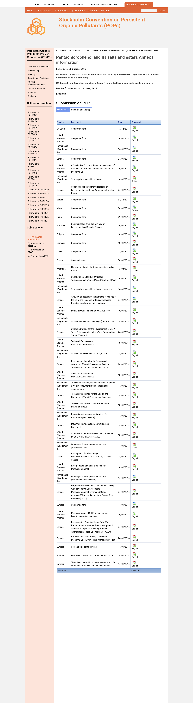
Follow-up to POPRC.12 (33, 171)
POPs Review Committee (109, 50)
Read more (61, 94)
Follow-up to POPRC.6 (38, 201)
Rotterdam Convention (104, 4)
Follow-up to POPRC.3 (38, 213)
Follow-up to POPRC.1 (38, 220)
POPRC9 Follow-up (146, 50)
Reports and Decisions (38, 78)
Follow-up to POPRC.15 (33, 152)
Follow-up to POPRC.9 (38, 189)
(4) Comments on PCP (38, 256)
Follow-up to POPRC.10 (33, 184)
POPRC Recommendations (36, 83)
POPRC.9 (133, 50)
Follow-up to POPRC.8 (38, 193)
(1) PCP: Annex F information (36, 238)
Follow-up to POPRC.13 (33, 165)
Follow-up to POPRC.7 (38, 197)
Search (161, 11)
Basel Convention (73, 4)
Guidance (32, 96)
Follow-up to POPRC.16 (33, 145)
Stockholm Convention (139, 4)
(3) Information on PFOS (36, 251)
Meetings (32, 74)
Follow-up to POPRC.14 (33, 158)
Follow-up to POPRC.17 (33, 139)
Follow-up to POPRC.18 (33, 133)
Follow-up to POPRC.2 (38, 217)
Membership (34, 70)
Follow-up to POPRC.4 (38, 209)
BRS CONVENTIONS (44, 4)
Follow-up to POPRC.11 (33, 178)
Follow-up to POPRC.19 (33, 126)
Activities (32, 92)
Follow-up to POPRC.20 (33, 120)
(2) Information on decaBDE (36, 244)
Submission (62, 109)
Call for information (36, 88)
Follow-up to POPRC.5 (38, 205)
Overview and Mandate (38, 66)
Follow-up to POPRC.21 (33, 113)
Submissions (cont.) (80, 109)
